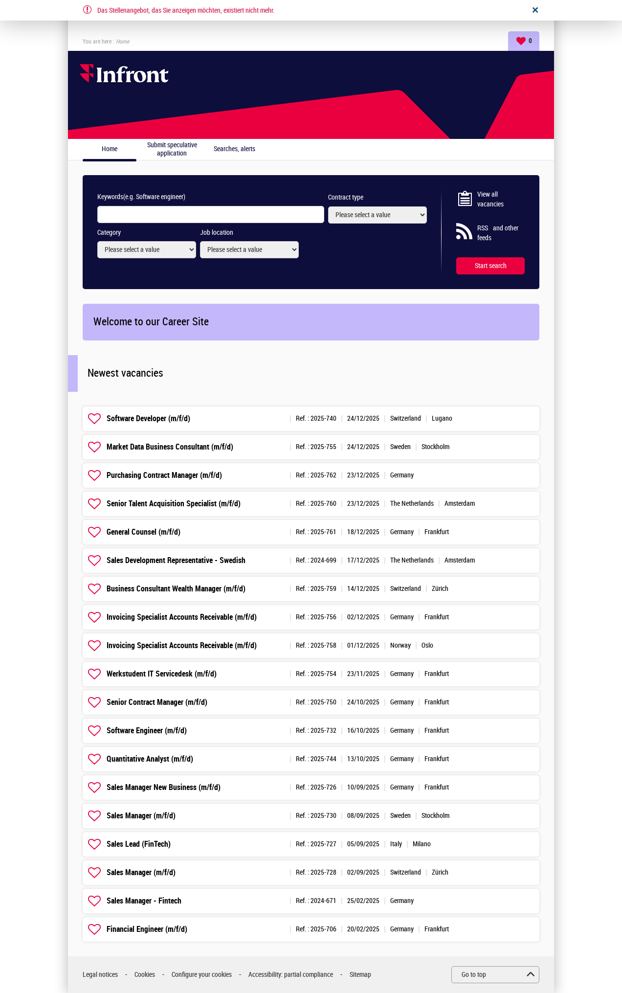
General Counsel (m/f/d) (143, 532)
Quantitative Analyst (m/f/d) (150, 759)
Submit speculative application (172, 149)
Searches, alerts (234, 149)
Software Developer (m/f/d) (148, 418)
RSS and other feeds (497, 233)
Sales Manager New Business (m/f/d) (164, 787)
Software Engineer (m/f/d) (147, 730)
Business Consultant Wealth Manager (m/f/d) (176, 588)
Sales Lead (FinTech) (139, 844)
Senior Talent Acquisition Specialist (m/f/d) (174, 503)
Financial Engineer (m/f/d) (147, 929)
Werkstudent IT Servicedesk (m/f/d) (162, 673)
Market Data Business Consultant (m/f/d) (170, 446)
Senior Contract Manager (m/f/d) (157, 702)
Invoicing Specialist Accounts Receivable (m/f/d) (182, 617)
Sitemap (360, 974)
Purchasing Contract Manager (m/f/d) (164, 475)
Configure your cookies (202, 974)
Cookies (144, 974)
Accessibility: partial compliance (290, 974)
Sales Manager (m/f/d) (141, 815)
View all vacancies (490, 199)
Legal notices (100, 974)
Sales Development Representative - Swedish (176, 560)
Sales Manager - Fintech (144, 900)
